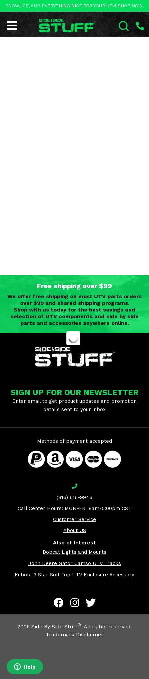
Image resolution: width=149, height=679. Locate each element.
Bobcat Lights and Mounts (74, 552)
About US (74, 530)
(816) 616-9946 (74, 497)
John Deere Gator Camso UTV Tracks (74, 563)
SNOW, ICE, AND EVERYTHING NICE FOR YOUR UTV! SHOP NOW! (74, 5)
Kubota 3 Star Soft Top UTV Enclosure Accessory (74, 575)
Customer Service (74, 519)
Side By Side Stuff (56, 626)
